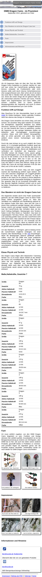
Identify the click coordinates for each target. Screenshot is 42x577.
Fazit (7, 38)
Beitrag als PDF (17, 576)
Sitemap (28, 576)
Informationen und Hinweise (14, 46)
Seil (29, 234)
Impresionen (9, 42)
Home (34, 576)
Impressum (6, 576)
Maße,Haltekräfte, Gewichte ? (15, 34)
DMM (3, 115)
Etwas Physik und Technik (14, 30)
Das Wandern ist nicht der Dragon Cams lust (20, 26)
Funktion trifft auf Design (13, 22)
